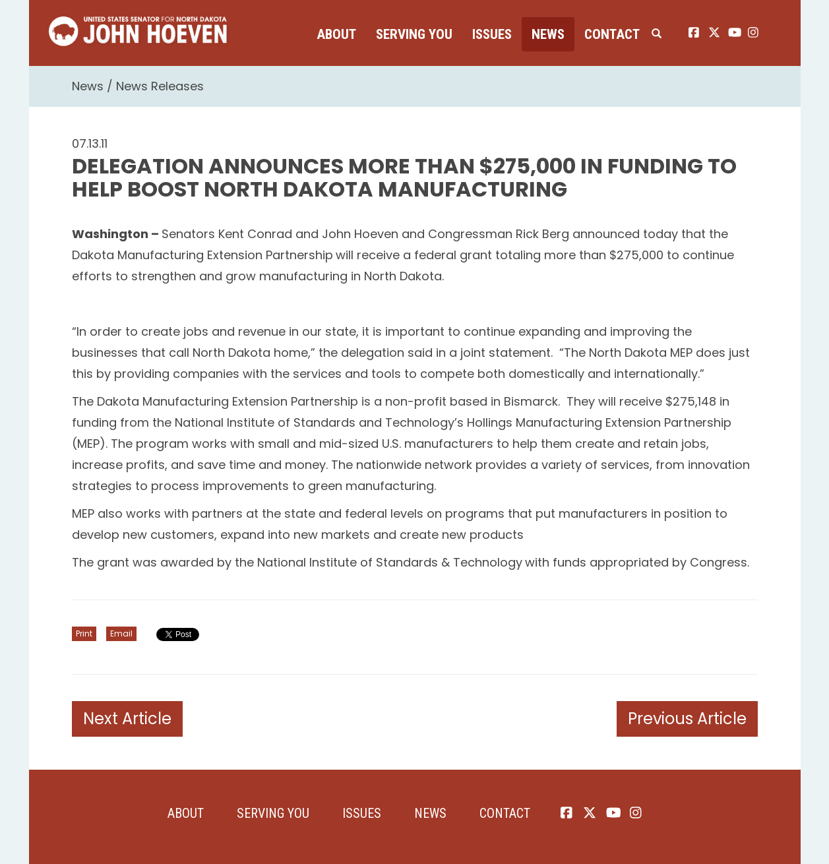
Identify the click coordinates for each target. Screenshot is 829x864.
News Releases (160, 86)
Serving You (414, 34)
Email (121, 633)
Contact (612, 34)
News (548, 34)
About (336, 34)
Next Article (127, 718)
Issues (492, 34)
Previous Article (687, 718)
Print (84, 633)
